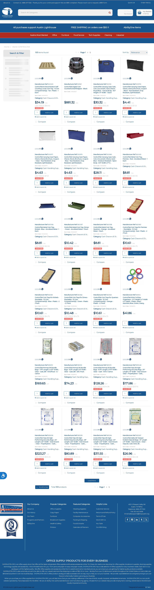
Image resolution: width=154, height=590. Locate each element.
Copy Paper (54, 512)
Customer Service (102, 509)
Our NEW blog (101, 527)
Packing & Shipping (80, 520)
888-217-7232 (141, 509)
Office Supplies (55, 509)
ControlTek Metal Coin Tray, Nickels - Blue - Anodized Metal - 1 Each (47, 229)
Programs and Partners (35, 520)
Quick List (130, 3)
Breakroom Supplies (57, 520)
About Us (6, 3)
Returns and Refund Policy (105, 512)
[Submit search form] (109, 12)
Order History (144, 3)
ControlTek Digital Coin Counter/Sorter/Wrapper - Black (75, 88)
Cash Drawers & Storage (53, 98)
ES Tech (148, 587)
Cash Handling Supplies (111, 98)
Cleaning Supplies (79, 509)
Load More (92, 480)
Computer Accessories (81, 516)
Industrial (120, 35)
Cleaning (108, 35)
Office (54, 35)
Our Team (30, 516)
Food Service (79, 35)
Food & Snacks (78, 523)
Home (6, 47)
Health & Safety (55, 523)
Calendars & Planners (80, 527)
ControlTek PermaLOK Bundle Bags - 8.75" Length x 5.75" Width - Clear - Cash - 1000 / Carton (105, 370)
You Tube (99, 523)
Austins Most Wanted (39, 35)
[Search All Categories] (65, 12)
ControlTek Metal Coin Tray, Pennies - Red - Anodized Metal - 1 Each (135, 159)
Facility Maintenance (80, 512)
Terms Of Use (101, 516)
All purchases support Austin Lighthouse (34, 27)
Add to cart (49, 112)
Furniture (65, 35)
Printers (53, 527)
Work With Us (101, 520)
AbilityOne (31, 523)
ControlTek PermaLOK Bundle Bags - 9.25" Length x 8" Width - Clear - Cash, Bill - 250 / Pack (75, 370)
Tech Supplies (94, 35)
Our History (31, 512)
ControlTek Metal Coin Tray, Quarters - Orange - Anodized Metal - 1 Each (104, 229)
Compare (40, 122)
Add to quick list (40, 117)
